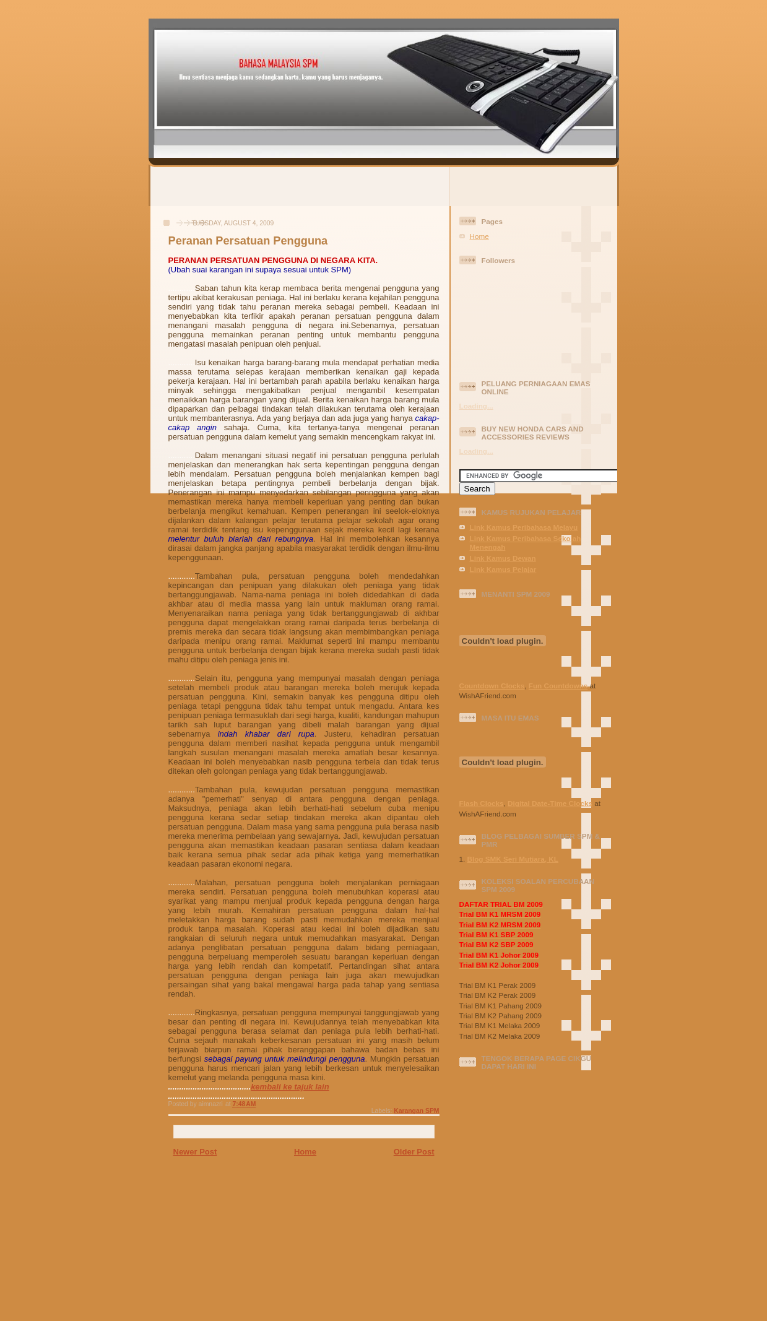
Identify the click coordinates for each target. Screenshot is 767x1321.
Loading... (476, 406)
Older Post (414, 1151)
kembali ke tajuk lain (290, 1086)
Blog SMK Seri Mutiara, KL (512, 859)
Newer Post (195, 1151)
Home (305, 1151)
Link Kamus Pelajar (503, 569)
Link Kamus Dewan (503, 558)
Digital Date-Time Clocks (550, 803)
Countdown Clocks (492, 686)
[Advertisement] (384, 185)
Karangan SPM (416, 1110)
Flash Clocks (481, 803)
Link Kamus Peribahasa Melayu (524, 527)
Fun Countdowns (558, 686)
